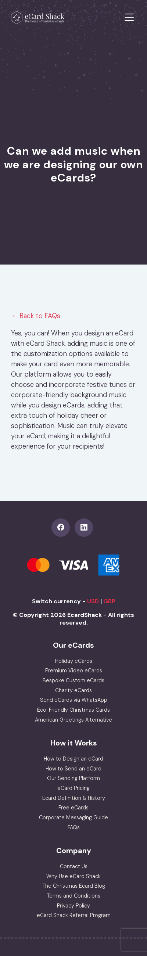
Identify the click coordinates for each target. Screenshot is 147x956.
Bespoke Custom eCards (73, 680)
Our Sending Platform (73, 778)
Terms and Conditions (73, 895)
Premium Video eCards (73, 670)
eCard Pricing (73, 788)
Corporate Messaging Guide (73, 817)
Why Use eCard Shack (73, 876)
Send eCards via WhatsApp (73, 700)
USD (93, 601)
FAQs (74, 827)
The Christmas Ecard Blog (73, 886)
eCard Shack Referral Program (74, 915)
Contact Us (73, 866)
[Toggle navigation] (129, 17)
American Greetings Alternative (73, 719)
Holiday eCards (73, 661)
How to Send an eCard (73, 768)
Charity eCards (73, 690)
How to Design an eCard (73, 758)
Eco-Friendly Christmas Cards (73, 710)
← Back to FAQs (35, 316)
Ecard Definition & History (73, 798)
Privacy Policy (73, 905)
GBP (109, 601)
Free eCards (73, 807)
